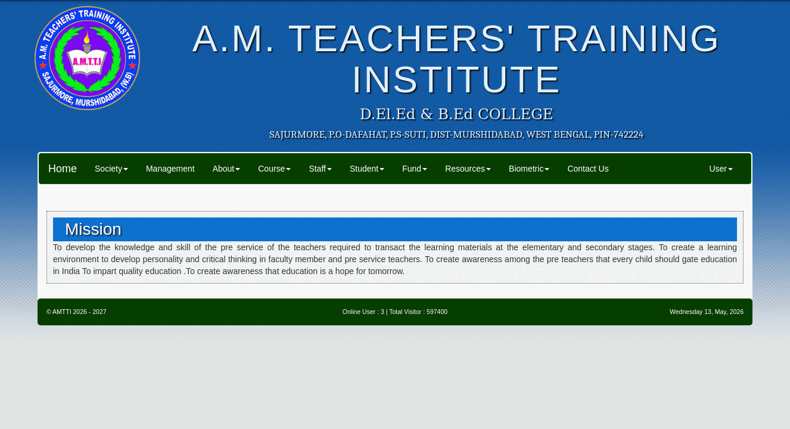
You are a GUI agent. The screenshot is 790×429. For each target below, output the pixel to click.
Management (170, 168)
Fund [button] (414, 168)
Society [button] (111, 168)
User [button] (721, 168)
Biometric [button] (529, 168)
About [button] (227, 168)
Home (62, 169)
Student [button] (367, 168)
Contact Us (587, 168)
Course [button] (274, 168)
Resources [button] (468, 168)
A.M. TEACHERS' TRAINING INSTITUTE (456, 58)
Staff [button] (320, 168)
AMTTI (61, 311)
